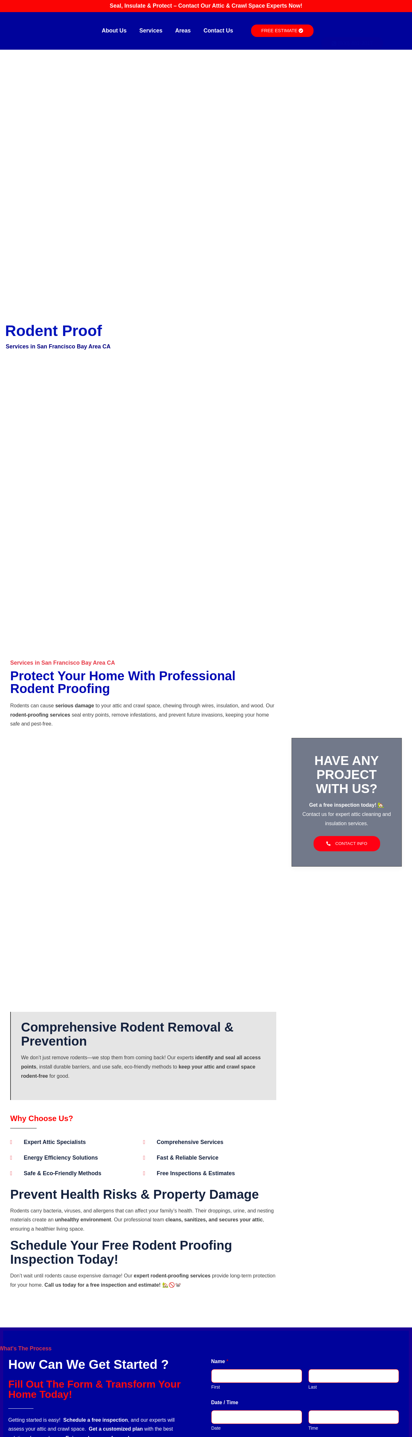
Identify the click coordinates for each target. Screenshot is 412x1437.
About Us (114, 30)
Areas (183, 30)
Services (150, 30)
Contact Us (218, 30)
